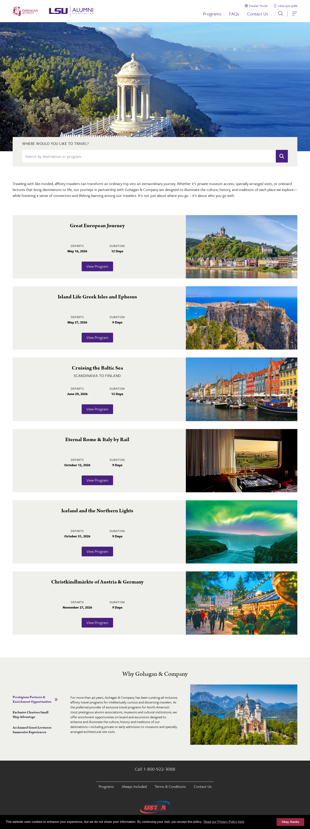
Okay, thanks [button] (290, 821)
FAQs (234, 13)
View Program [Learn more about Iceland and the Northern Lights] (97, 551)
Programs (212, 13)
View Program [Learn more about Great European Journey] (97, 266)
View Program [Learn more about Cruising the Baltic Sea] (97, 409)
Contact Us (257, 13)
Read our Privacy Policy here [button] (224, 821)
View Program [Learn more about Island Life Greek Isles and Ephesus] (97, 337)
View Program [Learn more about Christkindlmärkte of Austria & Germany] (97, 622)
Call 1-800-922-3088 (155, 769)
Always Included (134, 786)
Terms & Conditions (170, 786)
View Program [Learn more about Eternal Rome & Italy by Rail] (97, 480)
